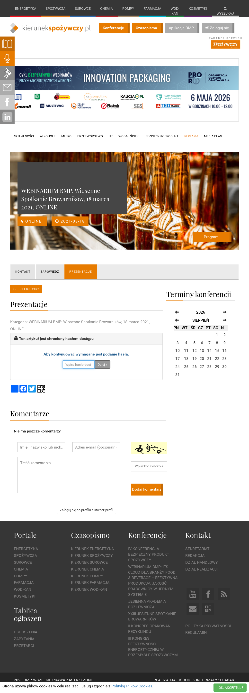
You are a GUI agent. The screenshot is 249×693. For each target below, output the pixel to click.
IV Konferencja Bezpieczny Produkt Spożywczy (148, 559)
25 (186, 371)
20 (202, 363)
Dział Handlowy (201, 567)
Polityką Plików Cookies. (132, 686)
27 (202, 371)
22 (217, 363)
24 (177, 371)
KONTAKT (22, 276)
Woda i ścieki (129, 141)
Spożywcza (55, 8)
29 (217, 371)
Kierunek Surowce (89, 567)
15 (217, 355)
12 (194, 355)
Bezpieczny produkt (161, 141)
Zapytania (24, 644)
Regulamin (196, 637)
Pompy (128, 8)
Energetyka (25, 8)
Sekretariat (197, 554)
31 (177, 379)
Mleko (66, 141)
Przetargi (24, 650)
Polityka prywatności (208, 630)
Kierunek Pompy (87, 581)
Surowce (83, 8)
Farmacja (152, 8)
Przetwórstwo (90, 141)
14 (209, 355)
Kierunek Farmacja (90, 587)
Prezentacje (80, 276)
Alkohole (47, 141)
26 (194, 371)
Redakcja (195, 560)
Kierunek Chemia (87, 574)
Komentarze (29, 418)
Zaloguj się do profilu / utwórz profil (86, 515)
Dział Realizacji (201, 574)
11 (186, 355)
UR (111, 141)
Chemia (106, 8)
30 (224, 371)
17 (177, 363)
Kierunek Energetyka (92, 554)
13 (202, 355)
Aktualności (23, 141)
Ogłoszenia (25, 637)
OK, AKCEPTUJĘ (231, 688)
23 (224, 363)
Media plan (213, 141)
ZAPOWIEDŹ (50, 276)
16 (224, 355)
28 (209, 371)
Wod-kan (175, 11)
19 (194, 363)
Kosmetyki (198, 8)
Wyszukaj (225, 11)
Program (211, 242)
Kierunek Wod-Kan (89, 594)
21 (209, 363)
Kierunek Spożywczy (92, 560)
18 (186, 363)
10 (177, 355)
